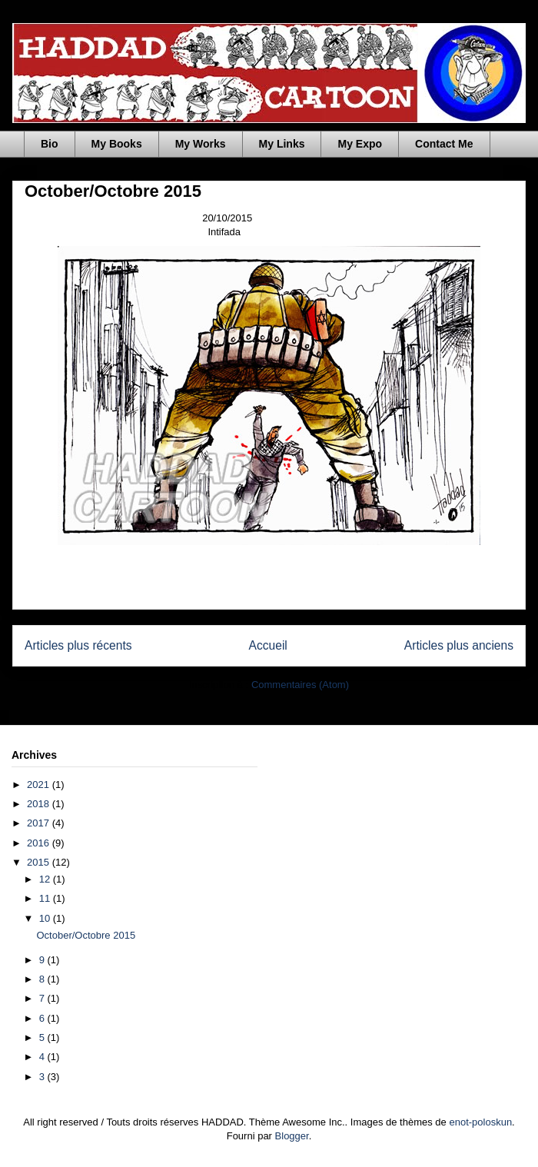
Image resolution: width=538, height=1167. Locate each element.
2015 (39, 862)
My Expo (359, 144)
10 (46, 918)
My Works (200, 144)
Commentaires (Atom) (300, 684)
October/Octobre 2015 (113, 191)
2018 (39, 804)
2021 (39, 784)
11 (46, 898)
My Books (116, 144)
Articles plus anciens (458, 645)
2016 (39, 843)
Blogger (292, 1136)
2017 (39, 823)
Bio (49, 144)
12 (46, 879)
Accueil (268, 645)
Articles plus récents (78, 645)
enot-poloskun (480, 1122)
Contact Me (444, 144)
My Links (282, 144)
